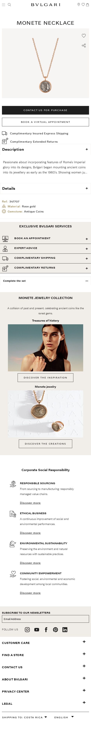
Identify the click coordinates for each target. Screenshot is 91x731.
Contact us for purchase (45, 110)
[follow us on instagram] (27, 631)
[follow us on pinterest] (55, 631)
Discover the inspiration (45, 377)
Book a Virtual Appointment (45, 122)
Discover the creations (45, 443)
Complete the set (14, 280)
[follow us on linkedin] (64, 631)
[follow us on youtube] (36, 631)
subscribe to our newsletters (26, 612)
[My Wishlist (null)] (83, 6)
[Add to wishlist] (84, 36)
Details (8, 188)
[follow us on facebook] (46, 631)
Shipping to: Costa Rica (22, 717)
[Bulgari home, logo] (45, 5)
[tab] (45, 239)
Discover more (30, 503)
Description (13, 149)
